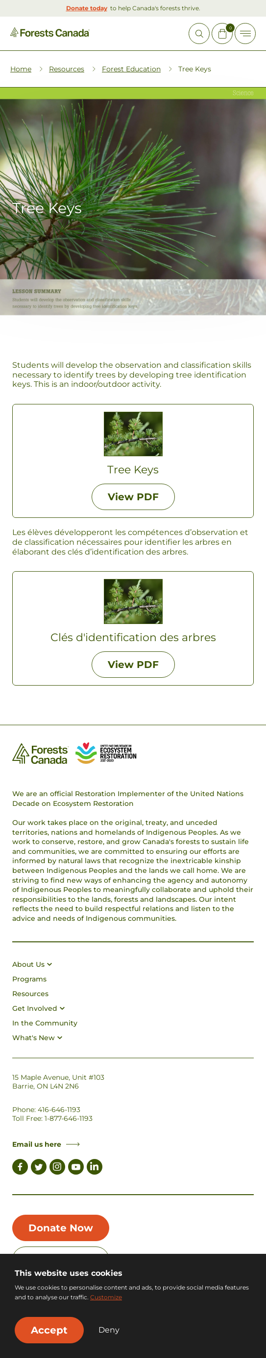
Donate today (86, 8)
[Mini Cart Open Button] (222, 33)
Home (20, 69)
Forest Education (131, 69)
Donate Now (60, 1228)
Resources (66, 69)
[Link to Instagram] (57, 1168)
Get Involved (38, 1008)
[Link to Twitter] (38, 1168)
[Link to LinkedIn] (94, 1168)
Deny (109, 1330)
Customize (106, 1297)
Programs (29, 979)
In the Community (44, 1023)
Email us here (46, 1144)
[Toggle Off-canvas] (245, 33)
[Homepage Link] (50, 34)
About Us (32, 964)
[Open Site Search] (199, 33)
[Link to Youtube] (76, 1168)
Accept (49, 1330)
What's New (37, 1037)
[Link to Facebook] (20, 1168)
